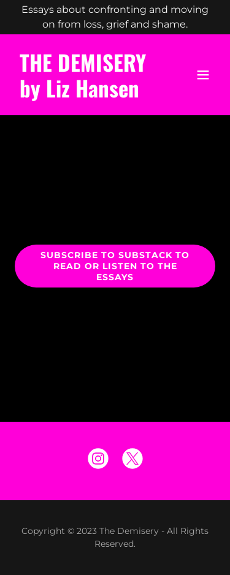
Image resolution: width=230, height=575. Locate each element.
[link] (85, 94)
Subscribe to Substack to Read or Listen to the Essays (115, 266)
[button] (203, 75)
